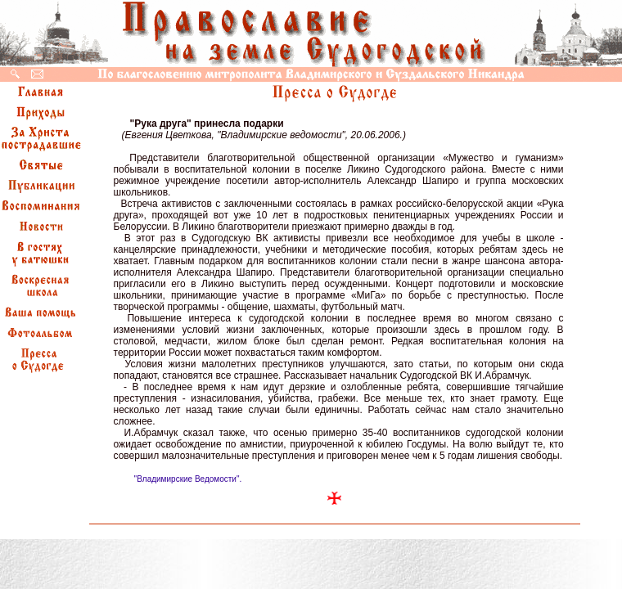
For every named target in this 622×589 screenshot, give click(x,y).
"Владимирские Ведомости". (188, 478)
